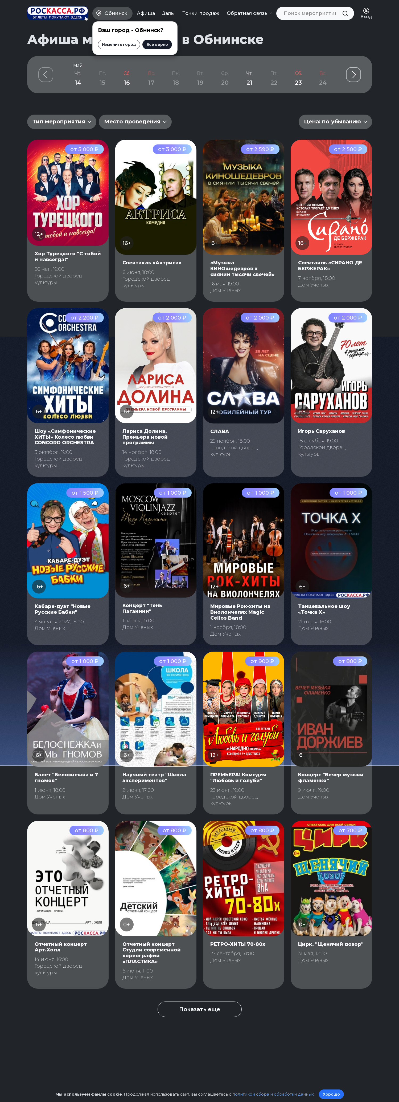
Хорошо (331, 1094)
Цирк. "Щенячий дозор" (331, 944)
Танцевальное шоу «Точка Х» (324, 609)
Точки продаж (200, 13)
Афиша (146, 13)
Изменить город (118, 44)
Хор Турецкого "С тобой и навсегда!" (68, 257)
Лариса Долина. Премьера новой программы (145, 437)
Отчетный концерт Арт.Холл (61, 947)
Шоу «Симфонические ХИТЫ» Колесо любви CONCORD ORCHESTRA (65, 437)
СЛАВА (219, 431)
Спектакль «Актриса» (152, 263)
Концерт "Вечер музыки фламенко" (331, 778)
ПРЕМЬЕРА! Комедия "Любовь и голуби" (238, 778)
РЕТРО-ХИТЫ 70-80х (237, 944)
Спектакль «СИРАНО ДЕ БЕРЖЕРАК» (330, 266)
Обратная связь (249, 13)
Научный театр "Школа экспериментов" (154, 778)
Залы (168, 13)
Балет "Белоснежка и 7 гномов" (66, 778)
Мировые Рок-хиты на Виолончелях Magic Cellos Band (240, 612)
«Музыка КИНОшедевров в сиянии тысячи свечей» (242, 268)
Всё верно (156, 44)
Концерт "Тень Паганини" (142, 608)
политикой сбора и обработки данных (273, 1094)
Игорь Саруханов (321, 431)
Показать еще (199, 1009)
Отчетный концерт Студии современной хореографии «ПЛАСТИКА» (151, 952)
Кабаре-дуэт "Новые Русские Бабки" (63, 609)
